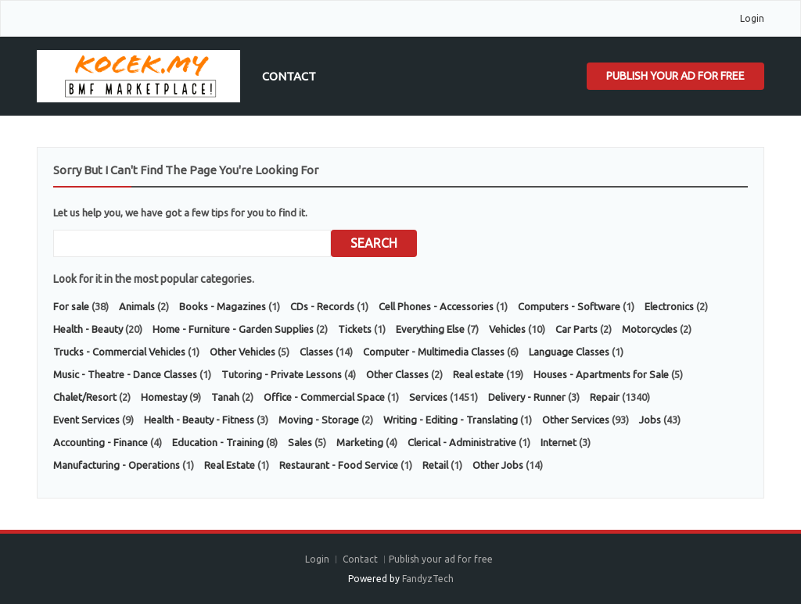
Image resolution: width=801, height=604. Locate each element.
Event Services (86, 419)
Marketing (359, 442)
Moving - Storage (318, 419)
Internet (559, 442)
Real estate (478, 374)
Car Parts (576, 328)
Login (752, 18)
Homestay (164, 396)
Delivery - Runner (527, 396)
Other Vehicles (242, 351)
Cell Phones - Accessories (436, 306)
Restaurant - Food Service (338, 464)
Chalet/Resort (85, 396)
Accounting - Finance (100, 442)
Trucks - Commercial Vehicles (119, 351)
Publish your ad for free (675, 76)
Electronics (669, 306)
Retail (435, 464)
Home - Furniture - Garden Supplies (233, 328)
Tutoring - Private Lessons (281, 374)
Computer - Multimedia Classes (434, 351)
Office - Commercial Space (324, 396)
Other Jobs (497, 464)
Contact (289, 76)
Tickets (355, 328)
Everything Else (430, 328)
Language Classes (569, 351)
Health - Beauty (88, 328)
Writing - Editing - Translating (450, 419)
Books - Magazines (222, 306)
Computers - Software (569, 306)
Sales (300, 442)
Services (428, 396)
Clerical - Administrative (462, 442)
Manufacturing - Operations (116, 464)
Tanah (225, 396)
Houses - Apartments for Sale (601, 374)
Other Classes (397, 374)
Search (373, 243)
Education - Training (218, 442)
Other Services (575, 419)
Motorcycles (649, 328)
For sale (71, 306)
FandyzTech (428, 579)
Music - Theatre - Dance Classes (125, 374)
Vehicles (507, 328)
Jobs (650, 419)
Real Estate (229, 464)
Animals (137, 306)
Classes (316, 351)
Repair (605, 396)
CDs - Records (322, 306)
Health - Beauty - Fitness (199, 419)
